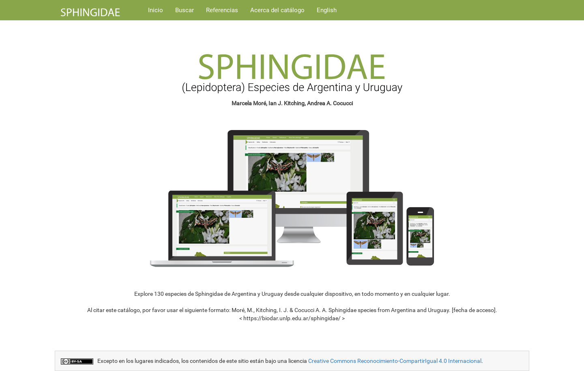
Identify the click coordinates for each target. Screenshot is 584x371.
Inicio (155, 10)
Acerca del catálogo (277, 10)
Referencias (222, 10)
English (327, 10)
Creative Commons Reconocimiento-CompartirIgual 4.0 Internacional (394, 361)
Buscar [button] (184, 10)
